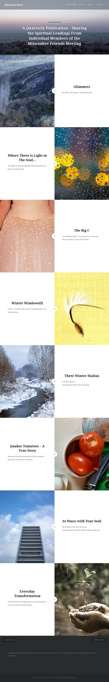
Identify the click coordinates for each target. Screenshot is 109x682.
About (90, 4)
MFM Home (72, 4)
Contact (100, 4)
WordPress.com (71, 677)
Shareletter (13, 5)
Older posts (10, 640)
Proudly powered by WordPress (42, 677)
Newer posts (99, 640)
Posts (82, 4)
